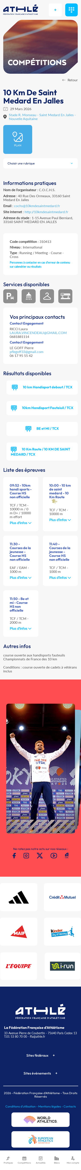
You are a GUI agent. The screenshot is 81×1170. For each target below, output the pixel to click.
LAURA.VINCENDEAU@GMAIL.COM (38, 333)
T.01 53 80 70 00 (15, 1036)
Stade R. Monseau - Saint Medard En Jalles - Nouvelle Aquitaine (42, 117)
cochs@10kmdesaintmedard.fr (37, 206)
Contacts (70, 1106)
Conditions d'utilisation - (21, 1106)
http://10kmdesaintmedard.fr (46, 212)
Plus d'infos (21, 523)
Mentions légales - (51, 1106)
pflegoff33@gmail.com (26, 352)
